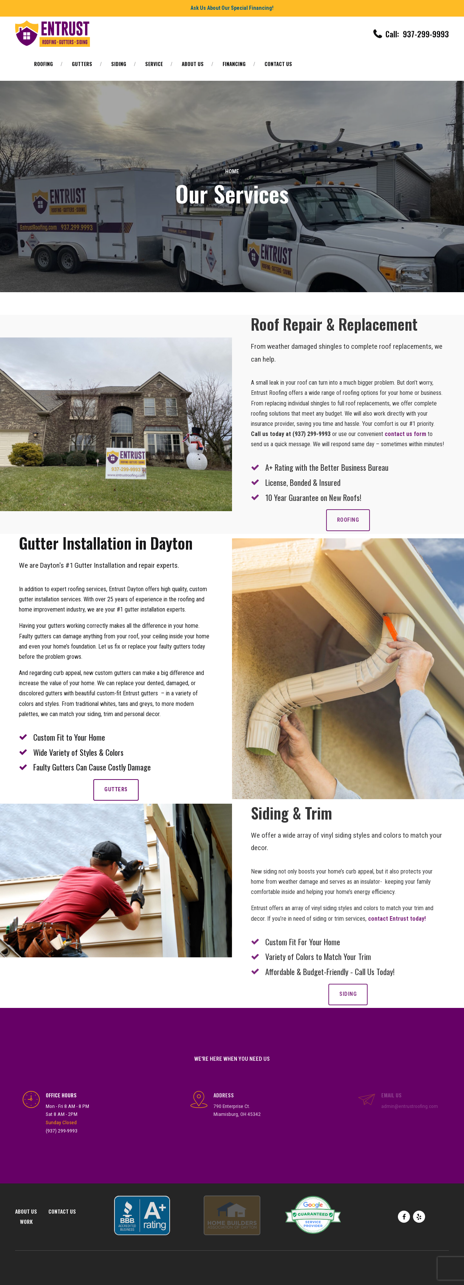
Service (154, 64)
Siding (118, 64)
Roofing (43, 64)
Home (232, 171)
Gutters (82, 64)
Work (26, 1221)
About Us (193, 64)
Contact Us (278, 64)
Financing (234, 64)
